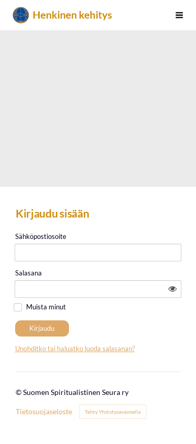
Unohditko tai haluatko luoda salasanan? (75, 348)
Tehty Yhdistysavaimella (113, 412)
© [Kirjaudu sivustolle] (19, 392)
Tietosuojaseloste (44, 411)
